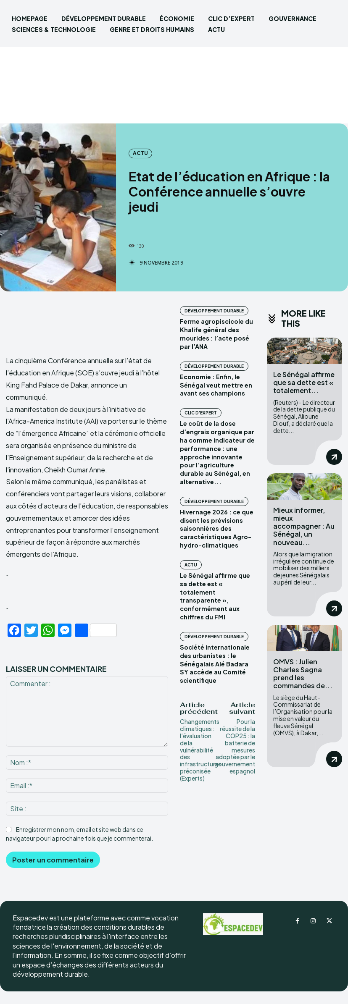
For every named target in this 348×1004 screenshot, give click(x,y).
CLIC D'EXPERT (201, 412)
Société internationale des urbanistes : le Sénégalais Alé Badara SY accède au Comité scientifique (214, 661)
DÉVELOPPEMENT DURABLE (214, 310)
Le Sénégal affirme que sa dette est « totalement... (304, 382)
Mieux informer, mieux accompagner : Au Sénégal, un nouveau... (304, 525)
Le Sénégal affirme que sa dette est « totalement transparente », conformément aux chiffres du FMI (214, 593)
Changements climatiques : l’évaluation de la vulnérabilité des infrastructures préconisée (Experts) (200, 747)
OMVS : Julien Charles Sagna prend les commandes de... (302, 673)
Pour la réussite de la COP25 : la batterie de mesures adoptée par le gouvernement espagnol (234, 743)
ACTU (140, 153)
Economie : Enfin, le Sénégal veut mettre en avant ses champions (215, 384)
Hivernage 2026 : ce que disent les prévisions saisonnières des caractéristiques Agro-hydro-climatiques (216, 526)
